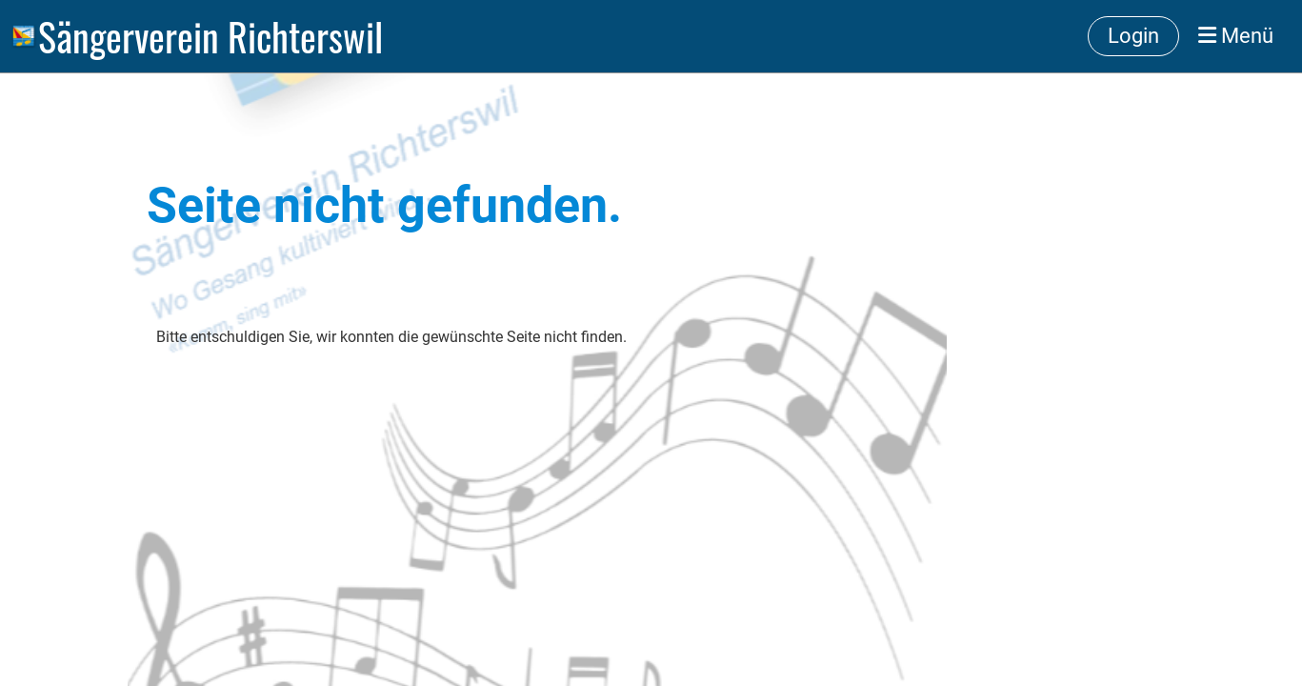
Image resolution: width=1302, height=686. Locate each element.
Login (1133, 36)
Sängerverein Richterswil (210, 36)
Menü (1235, 36)
